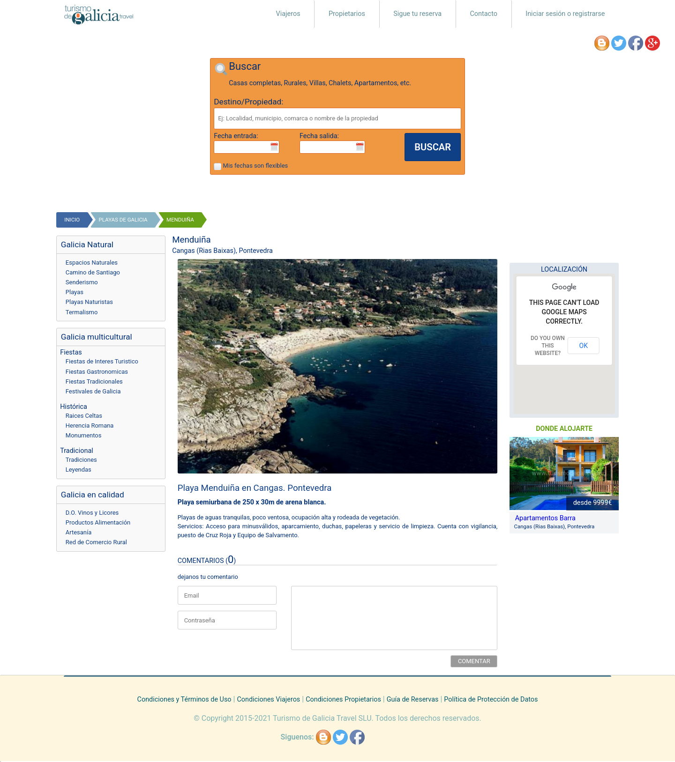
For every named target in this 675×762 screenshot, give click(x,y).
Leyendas (78, 469)
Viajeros (288, 14)
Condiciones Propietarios (343, 699)
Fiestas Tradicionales (94, 381)
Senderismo (82, 282)
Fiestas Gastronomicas (97, 371)
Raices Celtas (84, 415)
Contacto (483, 14)
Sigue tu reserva (417, 14)
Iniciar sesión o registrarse (565, 14)
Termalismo (82, 312)
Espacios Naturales (92, 262)
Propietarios (347, 14)
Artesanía (78, 532)
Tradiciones (81, 459)
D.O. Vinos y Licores (92, 512)
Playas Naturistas (89, 301)
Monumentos (84, 435)
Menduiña (180, 219)
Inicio (72, 219)
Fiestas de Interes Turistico (102, 361)
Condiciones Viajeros (268, 699)
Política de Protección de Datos (491, 699)
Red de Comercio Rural (96, 542)
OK (583, 345)
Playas (74, 292)
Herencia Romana (90, 425)
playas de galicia (123, 219)
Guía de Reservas (413, 699)
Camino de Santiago (93, 272)
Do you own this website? (548, 345)
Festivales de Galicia (93, 391)
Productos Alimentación (98, 522)
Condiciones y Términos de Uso (184, 699)
